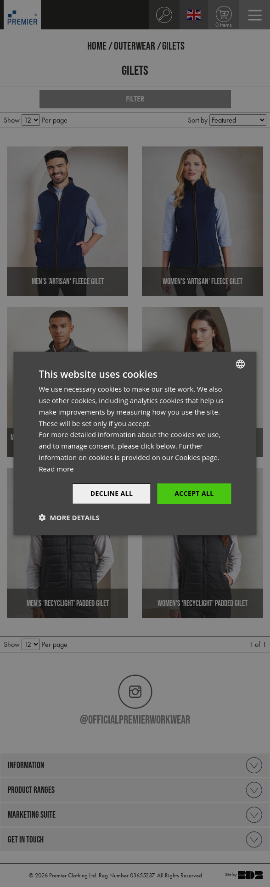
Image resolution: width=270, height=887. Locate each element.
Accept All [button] (194, 493)
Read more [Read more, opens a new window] (56, 468)
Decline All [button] (111, 493)
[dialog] (135, 443)
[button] (69, 517)
